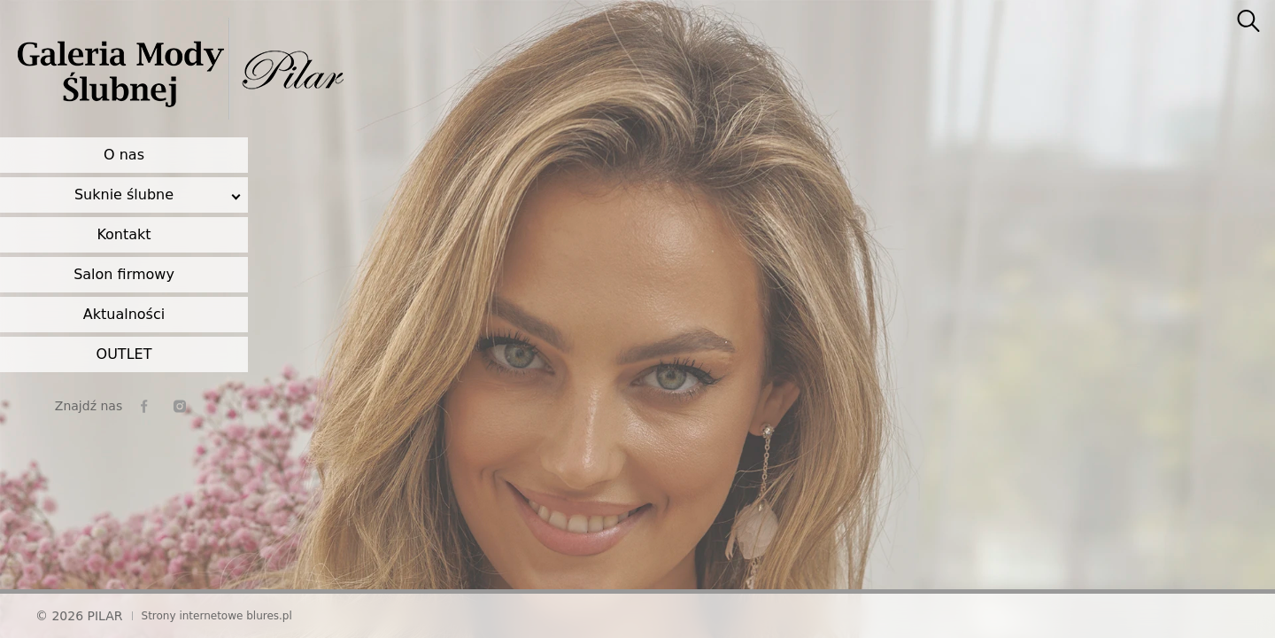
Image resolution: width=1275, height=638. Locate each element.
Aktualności (124, 314)
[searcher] (1248, 22)
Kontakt (124, 234)
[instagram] (179, 406)
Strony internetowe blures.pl (217, 616)
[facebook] (144, 406)
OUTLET (124, 354)
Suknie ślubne (124, 194)
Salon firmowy (123, 274)
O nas (124, 154)
